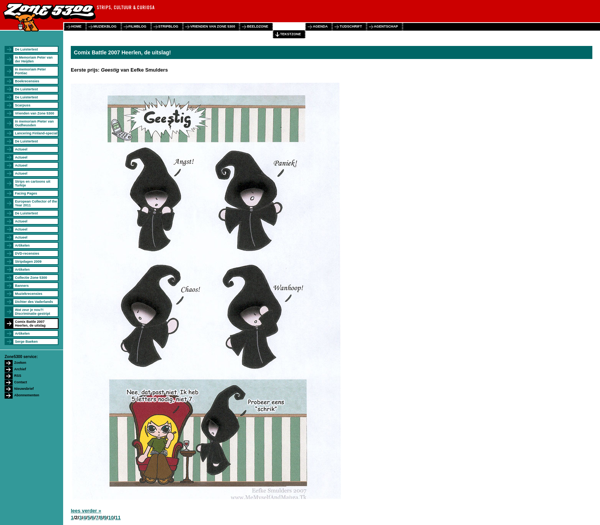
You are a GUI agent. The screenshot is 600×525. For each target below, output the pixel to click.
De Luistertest (26, 49)
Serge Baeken (26, 341)
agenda (320, 26)
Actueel (21, 149)
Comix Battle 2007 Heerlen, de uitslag (30, 323)
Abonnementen (26, 395)
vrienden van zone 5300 (212, 26)
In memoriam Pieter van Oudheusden (34, 123)
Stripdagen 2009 (28, 261)
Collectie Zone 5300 (31, 278)
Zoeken (20, 363)
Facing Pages (26, 193)
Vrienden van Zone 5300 (34, 113)
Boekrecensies (27, 81)
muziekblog (105, 26)
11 (118, 517)
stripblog (168, 26)
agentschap (386, 26)
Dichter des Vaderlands (34, 302)
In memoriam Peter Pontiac (30, 71)
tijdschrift (350, 26)
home (76, 26)
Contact (20, 382)
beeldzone (257, 26)
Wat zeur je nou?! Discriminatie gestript (32, 312)
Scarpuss (23, 105)
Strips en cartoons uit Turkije (33, 183)
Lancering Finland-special (36, 133)
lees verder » (86, 511)
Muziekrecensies (28, 294)
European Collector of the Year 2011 (36, 203)
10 (111, 517)
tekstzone (290, 34)
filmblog (138, 26)
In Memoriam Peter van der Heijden (34, 59)
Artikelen (22, 245)
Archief (20, 369)
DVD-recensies (27, 253)
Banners (22, 286)
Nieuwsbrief (24, 389)
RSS (17, 376)
